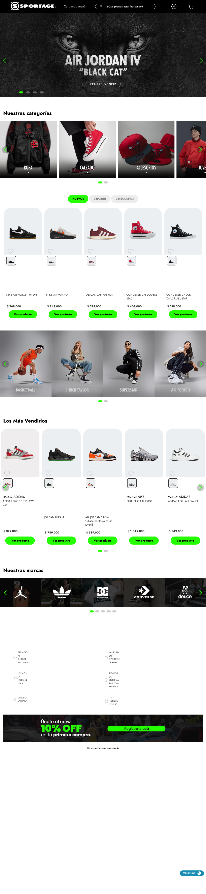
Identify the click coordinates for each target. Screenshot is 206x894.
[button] (125, 6)
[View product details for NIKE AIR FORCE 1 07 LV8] (22, 264)
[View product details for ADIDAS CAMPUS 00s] (103, 264)
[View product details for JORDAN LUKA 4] (61, 488)
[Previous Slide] (4, 60)
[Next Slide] (201, 60)
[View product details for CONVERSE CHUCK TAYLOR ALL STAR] (183, 264)
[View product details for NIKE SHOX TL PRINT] (144, 488)
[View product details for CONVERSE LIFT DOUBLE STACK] (143, 264)
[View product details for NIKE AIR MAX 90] (63, 264)
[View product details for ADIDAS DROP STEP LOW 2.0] (20, 488)
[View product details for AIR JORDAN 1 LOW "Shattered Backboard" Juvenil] (102, 488)
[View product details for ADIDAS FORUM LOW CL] (185, 488)
